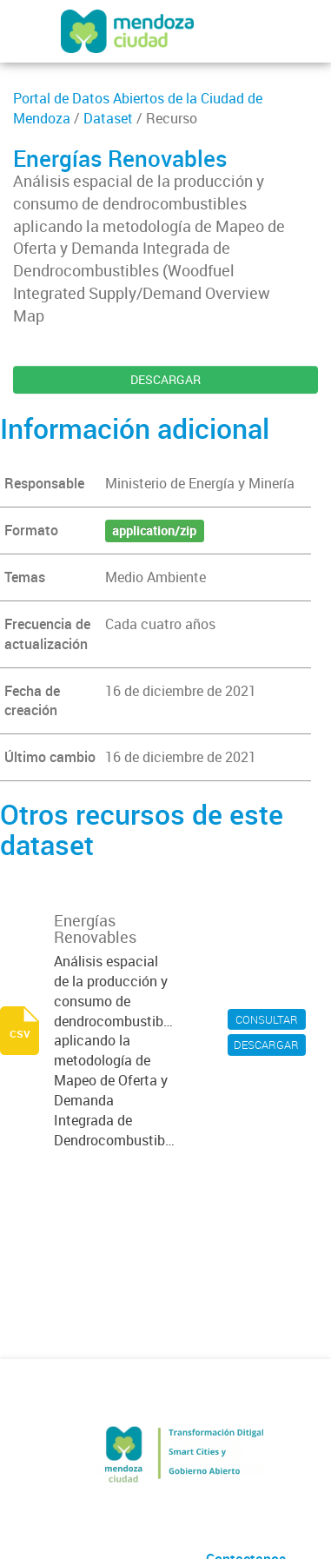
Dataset (108, 118)
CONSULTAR (266, 1019)
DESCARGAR (165, 379)
